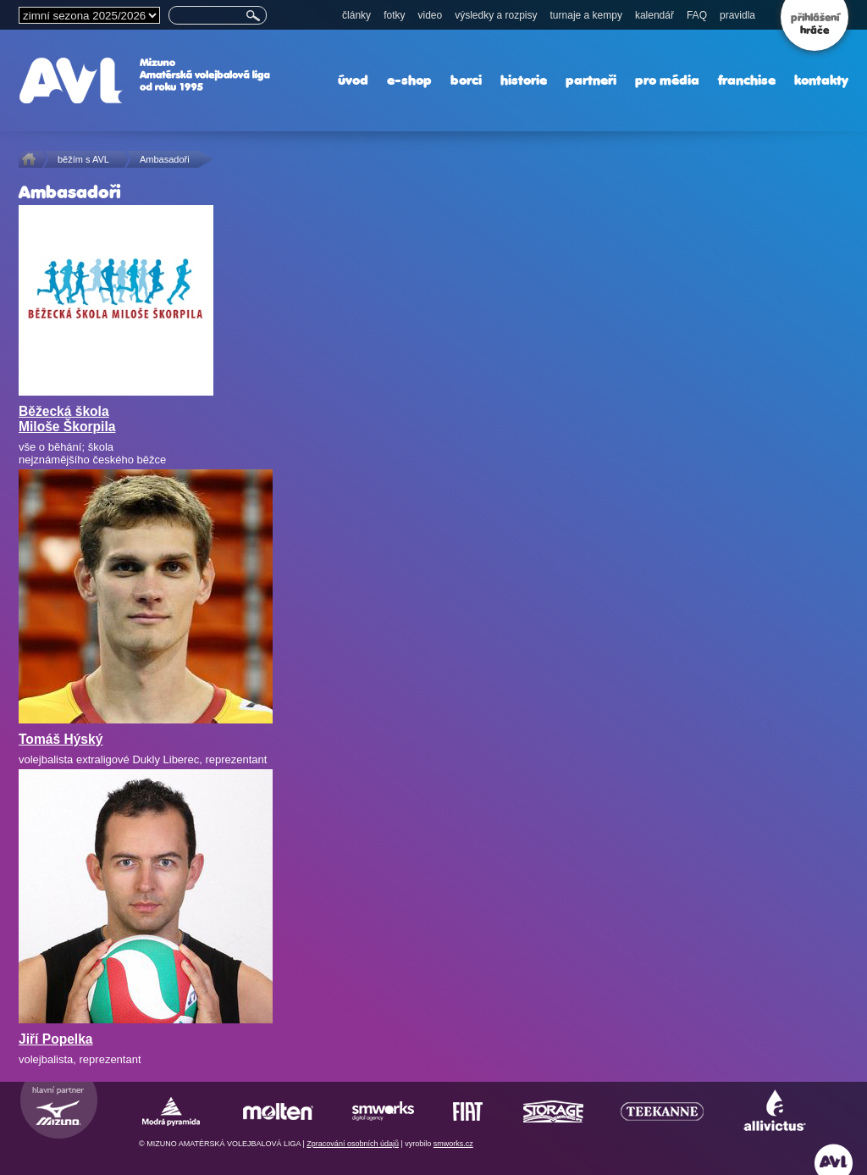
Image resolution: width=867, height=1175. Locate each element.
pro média (667, 80)
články (356, 15)
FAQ (697, 15)
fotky (394, 15)
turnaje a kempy (586, 15)
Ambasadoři (165, 159)
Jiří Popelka (56, 1039)
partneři (591, 80)
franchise (747, 80)
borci (466, 80)
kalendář (654, 15)
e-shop (409, 80)
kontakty (821, 80)
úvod (353, 80)
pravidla (737, 15)
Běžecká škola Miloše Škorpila (67, 419)
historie (523, 80)
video (429, 15)
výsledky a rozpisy (496, 15)
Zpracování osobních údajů (352, 1143)
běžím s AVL (83, 159)
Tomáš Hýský (60, 739)
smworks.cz (453, 1143)
